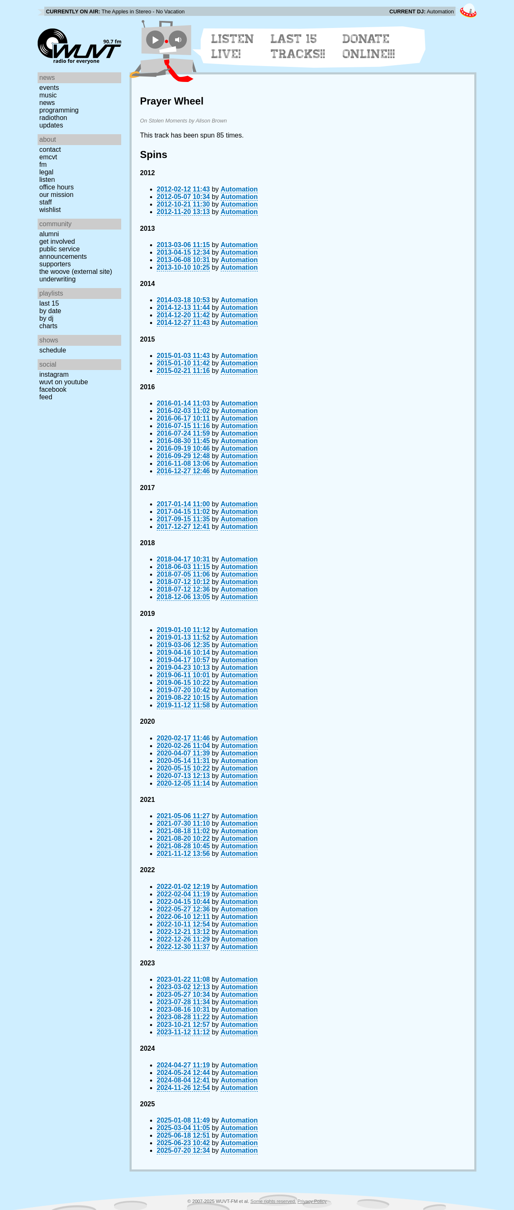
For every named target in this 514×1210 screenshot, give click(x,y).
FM (43, 164)
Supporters (55, 264)
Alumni (49, 233)
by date (50, 310)
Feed (45, 397)
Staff (45, 202)
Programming (59, 110)
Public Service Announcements (63, 252)
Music (48, 95)
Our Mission (56, 194)
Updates (51, 125)
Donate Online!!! (369, 46)
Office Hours (56, 187)
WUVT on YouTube (63, 381)
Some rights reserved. (273, 1201)
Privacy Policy (312, 1201)
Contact (50, 149)
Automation (239, 189)
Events (49, 87)
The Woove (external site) (75, 271)
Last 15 (49, 303)
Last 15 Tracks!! (298, 46)
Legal (46, 172)
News (47, 102)
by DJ (46, 318)
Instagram (54, 374)
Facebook (52, 389)
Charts (48, 325)
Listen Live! (232, 46)
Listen (47, 179)
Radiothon (53, 117)
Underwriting (57, 279)
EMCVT (48, 157)
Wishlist (50, 209)
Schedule (52, 350)
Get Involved (57, 241)
